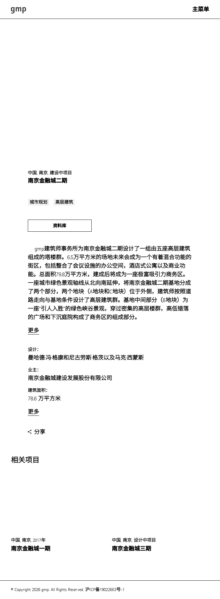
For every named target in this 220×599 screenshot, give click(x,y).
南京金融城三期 (131, 549)
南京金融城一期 (30, 549)
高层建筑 (64, 202)
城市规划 (38, 202)
